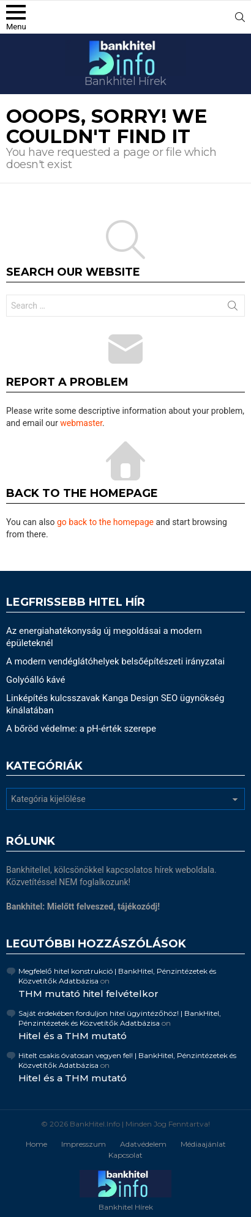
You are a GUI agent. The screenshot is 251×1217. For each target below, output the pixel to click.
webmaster (81, 423)
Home (36, 1144)
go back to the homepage (105, 522)
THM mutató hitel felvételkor (88, 993)
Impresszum (83, 1144)
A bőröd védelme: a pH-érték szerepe (81, 728)
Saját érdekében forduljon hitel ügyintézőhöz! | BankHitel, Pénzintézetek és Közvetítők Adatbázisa (119, 1018)
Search (232, 308)
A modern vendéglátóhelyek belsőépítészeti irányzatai (115, 661)
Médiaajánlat (203, 1144)
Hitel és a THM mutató (72, 1036)
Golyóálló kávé (35, 679)
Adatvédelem (143, 1144)
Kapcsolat (125, 1155)
